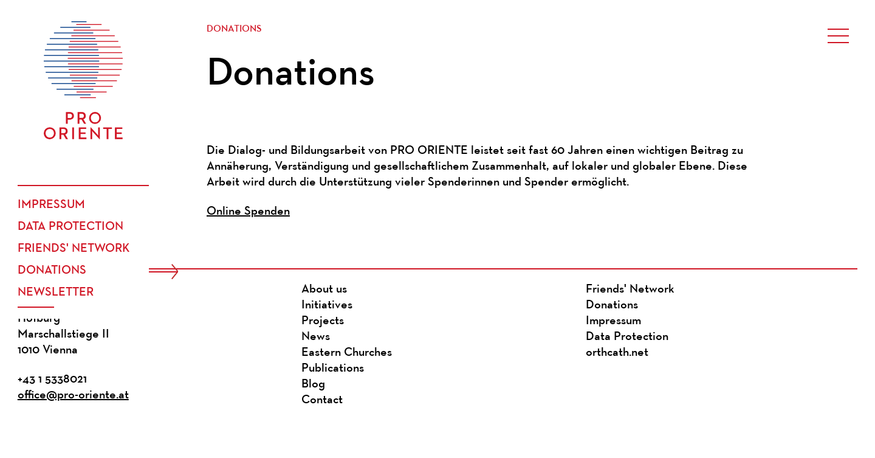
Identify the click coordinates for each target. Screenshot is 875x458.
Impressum (51, 205)
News (315, 337)
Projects (322, 321)
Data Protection (70, 227)
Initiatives (326, 305)
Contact (322, 400)
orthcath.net (617, 353)
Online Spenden (248, 212)
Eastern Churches (346, 353)
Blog (313, 384)
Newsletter (56, 292)
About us (324, 289)
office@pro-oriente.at (73, 395)
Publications (332, 369)
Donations (52, 271)
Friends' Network (74, 249)
